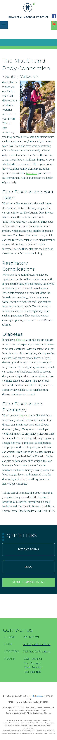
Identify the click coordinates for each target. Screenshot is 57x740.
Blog (28, 566)
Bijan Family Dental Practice (37, 708)
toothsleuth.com (37, 696)
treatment (31, 173)
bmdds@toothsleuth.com (36, 644)
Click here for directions (36, 651)
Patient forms (28, 549)
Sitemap (47, 713)
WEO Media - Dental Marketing (23, 710)
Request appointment (28, 582)
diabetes (20, 339)
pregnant (24, 415)
